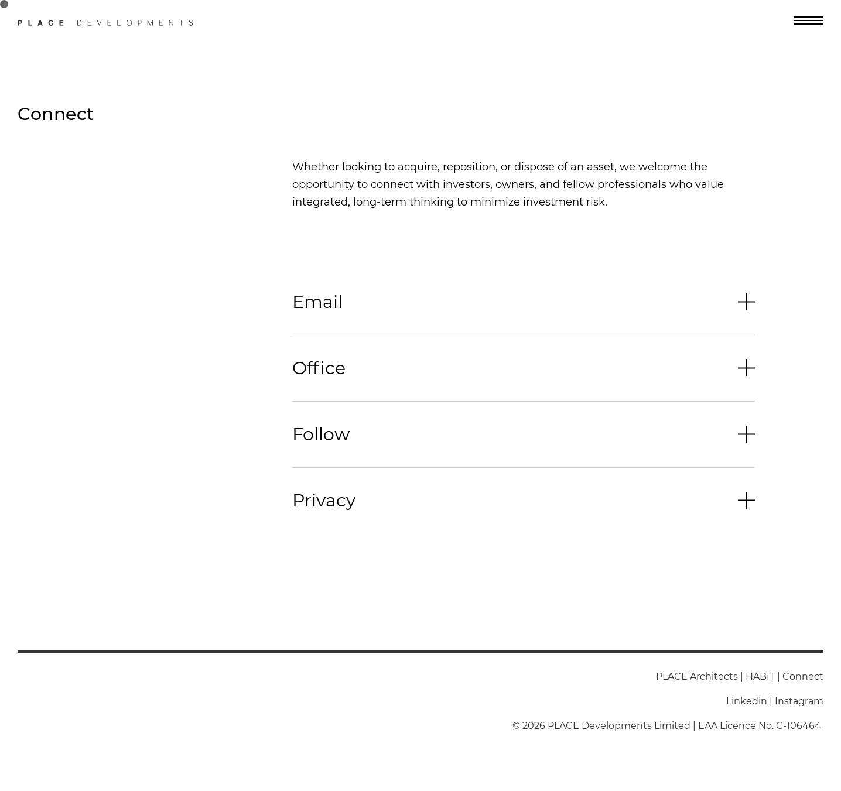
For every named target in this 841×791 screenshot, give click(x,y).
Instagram (799, 701)
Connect (802, 676)
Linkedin (746, 701)
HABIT (760, 676)
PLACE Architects (697, 676)
